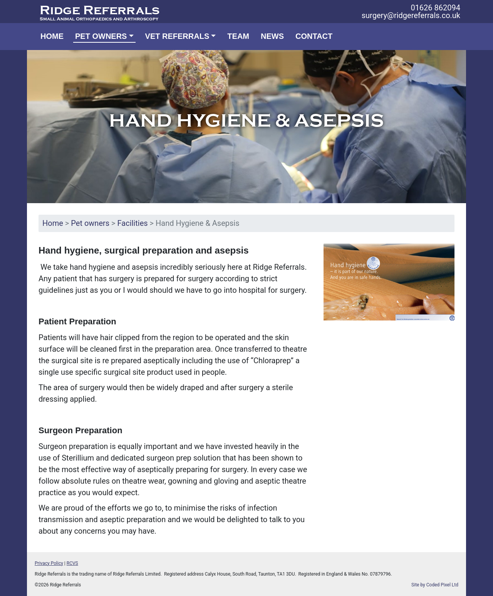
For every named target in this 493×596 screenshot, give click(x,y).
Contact (313, 36)
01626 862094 (435, 7)
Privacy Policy (49, 563)
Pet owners (90, 223)
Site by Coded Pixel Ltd (434, 585)
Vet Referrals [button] (177, 36)
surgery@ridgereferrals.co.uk (411, 15)
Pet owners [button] (101, 36)
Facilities (132, 223)
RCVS (72, 563)
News (272, 36)
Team (238, 36)
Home (52, 36)
